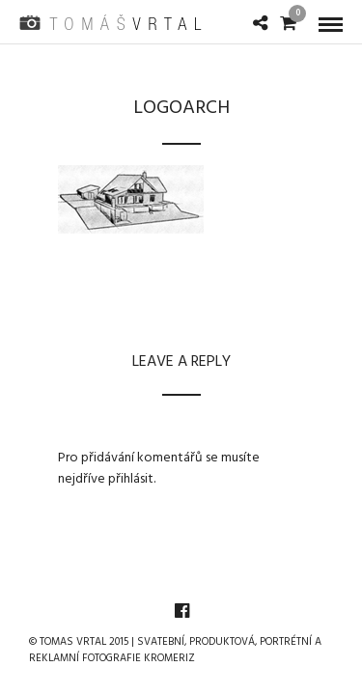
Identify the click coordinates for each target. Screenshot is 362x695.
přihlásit (130, 479)
